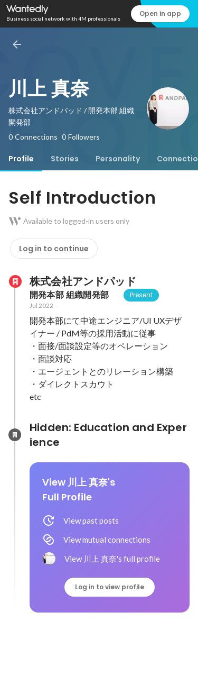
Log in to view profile (109, 586)
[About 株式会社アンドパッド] (14, 281)
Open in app (160, 13)
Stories (65, 158)
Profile (21, 158)
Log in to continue (54, 248)
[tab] (21, 158)
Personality (118, 158)
